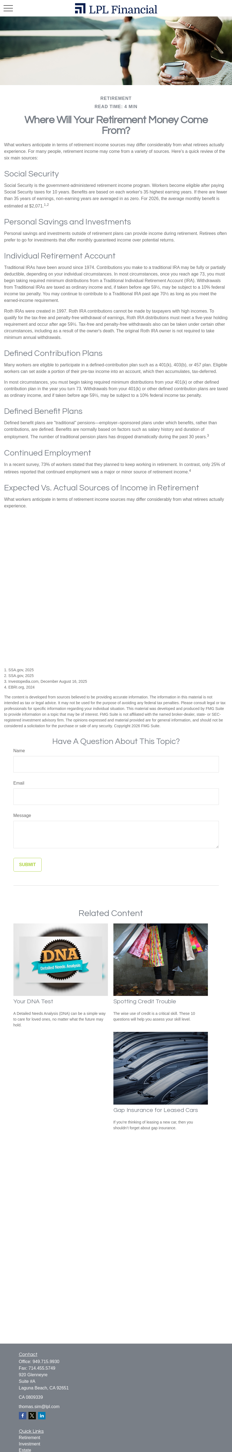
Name (19, 750)
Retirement (29, 1437)
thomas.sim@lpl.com (39, 1406)
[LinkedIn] (41, 1415)
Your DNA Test (33, 1001)
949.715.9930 (46, 1361)
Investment (29, 1444)
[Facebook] (22, 1415)
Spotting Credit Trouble (144, 1001)
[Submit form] (27, 865)
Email (18, 783)
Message (22, 815)
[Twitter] (32, 1415)
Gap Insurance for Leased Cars (155, 1110)
